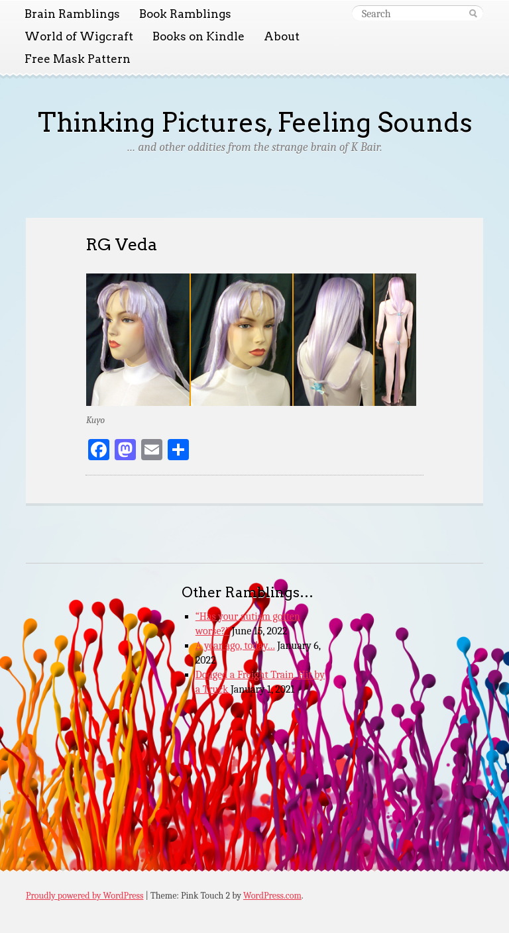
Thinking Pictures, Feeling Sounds (255, 122)
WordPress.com (272, 895)
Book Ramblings (185, 14)
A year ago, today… (235, 646)
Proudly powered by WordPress (84, 895)
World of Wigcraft (79, 36)
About (282, 36)
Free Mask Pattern (78, 59)
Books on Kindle (198, 36)
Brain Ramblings (72, 14)
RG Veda (121, 244)
